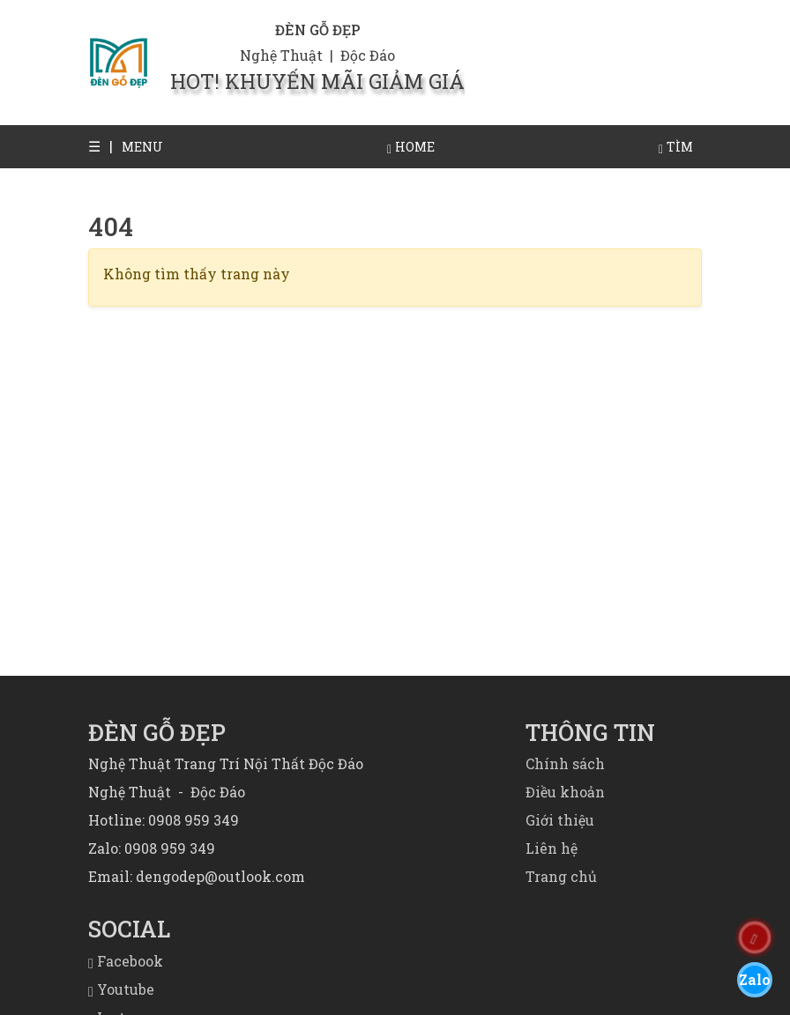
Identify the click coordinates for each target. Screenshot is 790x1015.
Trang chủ (561, 876)
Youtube (121, 989)
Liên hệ (551, 848)
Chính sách (565, 763)
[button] (100, 146)
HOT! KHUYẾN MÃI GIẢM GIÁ (317, 81)
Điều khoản (565, 791)
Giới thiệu (559, 820)
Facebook (125, 961)
